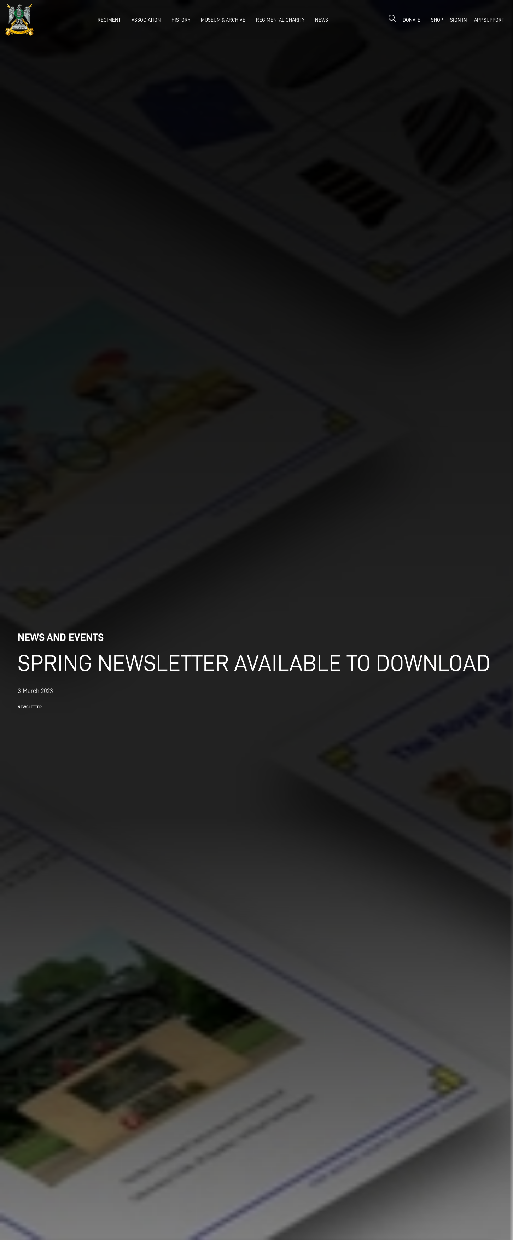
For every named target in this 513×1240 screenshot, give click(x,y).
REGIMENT (109, 19)
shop (437, 19)
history (180, 19)
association (146, 19)
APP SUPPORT (489, 19)
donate (411, 19)
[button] (107, 19)
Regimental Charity (280, 19)
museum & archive (223, 19)
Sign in (458, 19)
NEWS (321, 19)
